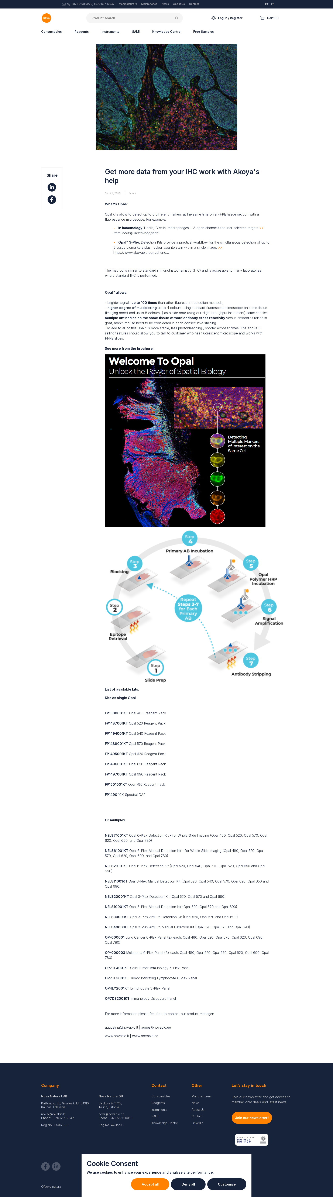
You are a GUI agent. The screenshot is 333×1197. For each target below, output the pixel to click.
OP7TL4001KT (117, 968)
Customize (227, 1184)
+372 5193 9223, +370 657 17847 (92, 4)
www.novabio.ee (145, 1036)
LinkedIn (197, 1123)
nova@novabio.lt (53, 1114)
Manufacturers (128, 4)
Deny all (188, 1184)
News (165, 4)
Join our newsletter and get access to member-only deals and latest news (261, 1099)
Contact (194, 4)
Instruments (110, 31)
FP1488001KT (116, 744)
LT (272, 4)
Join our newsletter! (252, 1118)
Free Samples (203, 31)
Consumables (51, 31)
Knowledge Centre (166, 31)
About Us (179, 4)
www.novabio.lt (117, 1036)
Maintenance (149, 4)
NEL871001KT (116, 835)
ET (267, 4)
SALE (136, 31)
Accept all (150, 1184)
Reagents (82, 31)
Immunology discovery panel (136, 233)
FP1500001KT (116, 713)
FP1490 (111, 794)
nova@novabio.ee (111, 1114)
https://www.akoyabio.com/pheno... (141, 252)
